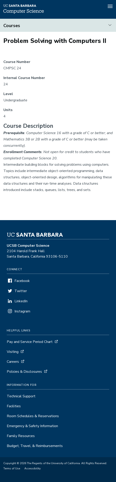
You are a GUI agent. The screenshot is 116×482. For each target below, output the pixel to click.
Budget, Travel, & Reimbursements (35, 445)
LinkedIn (21, 301)
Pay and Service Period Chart (30, 341)
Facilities (14, 406)
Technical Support (21, 396)
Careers (13, 361)
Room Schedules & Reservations (33, 416)
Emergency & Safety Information (32, 426)
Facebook (22, 280)
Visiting (13, 351)
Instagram (22, 311)
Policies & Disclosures (24, 371)
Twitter (20, 291)
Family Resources (21, 435)
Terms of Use (11, 468)
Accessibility (32, 468)
